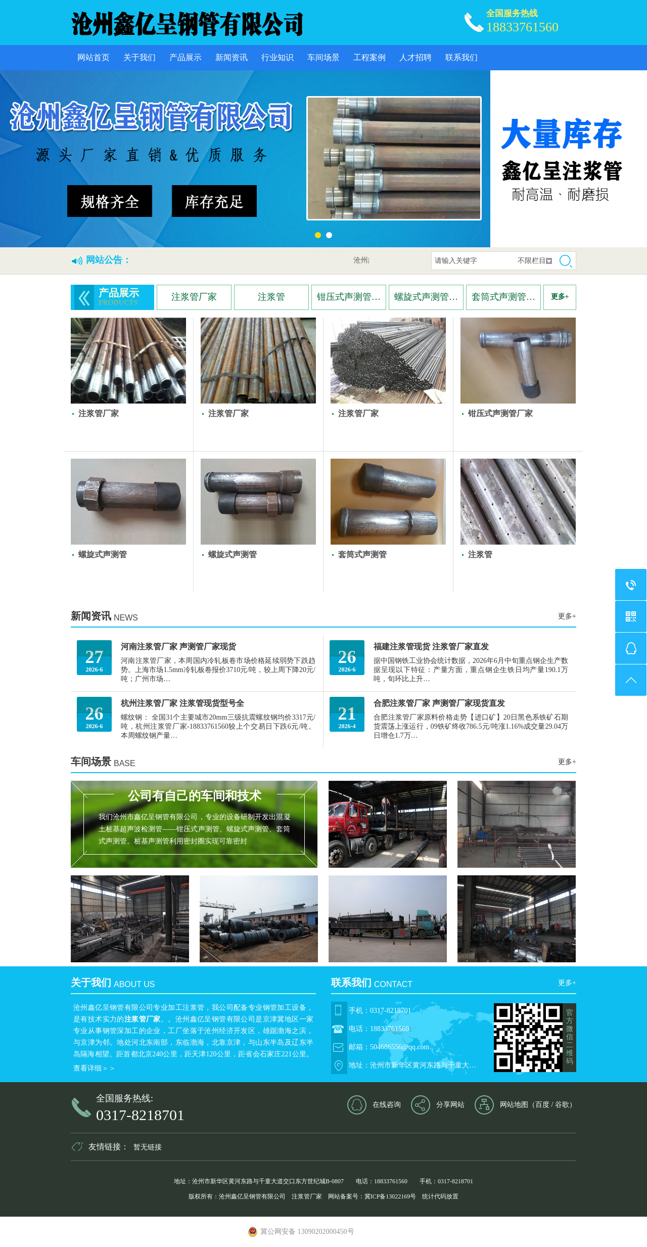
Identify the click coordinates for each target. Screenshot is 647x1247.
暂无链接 (147, 1147)
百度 (542, 1104)
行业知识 (277, 57)
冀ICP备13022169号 (390, 1196)
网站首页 (93, 57)
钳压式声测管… (349, 297)
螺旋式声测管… (426, 297)
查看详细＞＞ (94, 1068)
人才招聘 (415, 57)
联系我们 (461, 57)
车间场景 (323, 57)
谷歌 (562, 1104)
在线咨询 (387, 1104)
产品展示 (185, 57)
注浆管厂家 (194, 297)
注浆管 (271, 297)
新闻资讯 (231, 57)
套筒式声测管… (503, 297)
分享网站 (450, 1104)
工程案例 (369, 57)
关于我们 (139, 57)
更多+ (560, 296)
